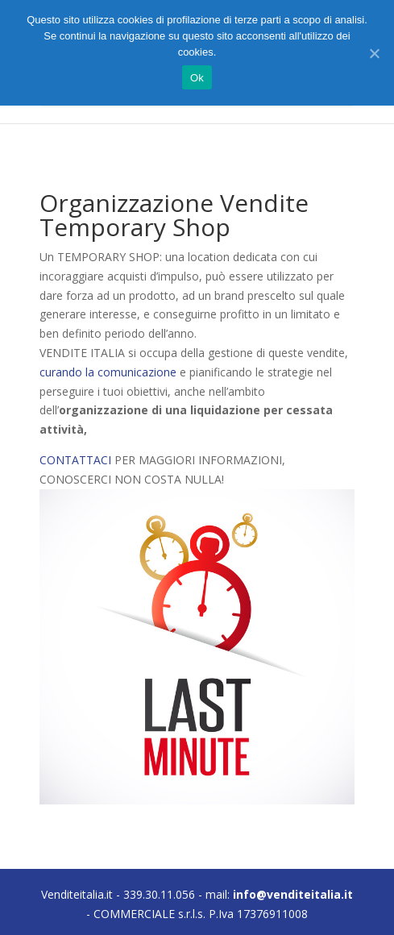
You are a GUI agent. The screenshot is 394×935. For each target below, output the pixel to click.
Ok (197, 78)
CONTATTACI (75, 460)
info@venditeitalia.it (293, 894)
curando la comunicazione (107, 372)
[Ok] (374, 53)
